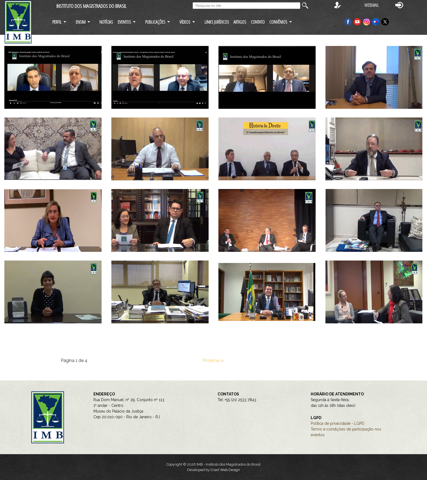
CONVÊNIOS (278, 22)
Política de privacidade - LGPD (337, 423)
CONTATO (258, 22)
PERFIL (57, 22)
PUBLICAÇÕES (155, 22)
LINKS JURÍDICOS (217, 22)
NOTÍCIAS (106, 22)
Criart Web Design (225, 470)
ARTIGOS (239, 22)
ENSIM (81, 22)
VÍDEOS (184, 22)
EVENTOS (124, 22)
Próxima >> (213, 360)
